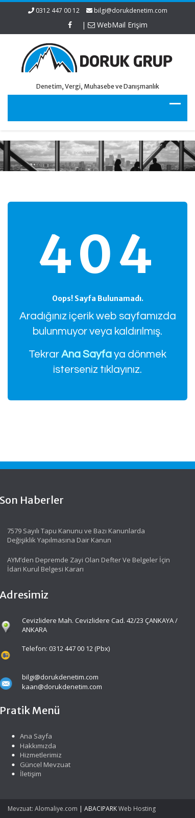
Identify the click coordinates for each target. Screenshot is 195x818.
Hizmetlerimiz (39, 754)
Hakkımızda (36, 745)
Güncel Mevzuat (43, 764)
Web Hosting (137, 808)
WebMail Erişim (118, 25)
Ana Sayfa (34, 736)
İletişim (29, 773)
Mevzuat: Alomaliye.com (43, 808)
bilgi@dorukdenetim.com (130, 10)
